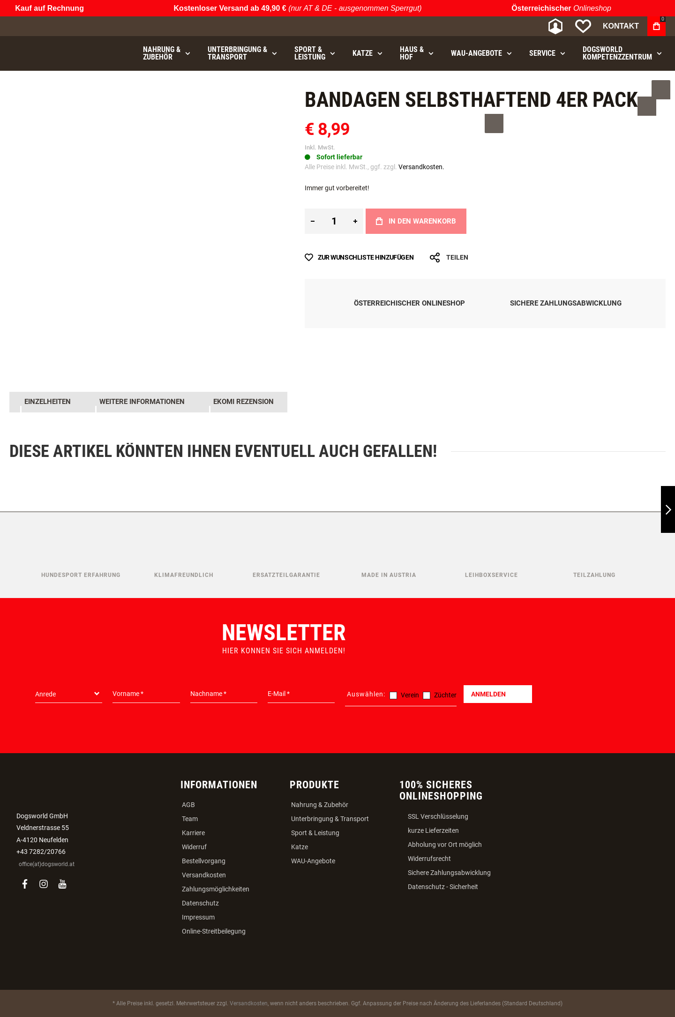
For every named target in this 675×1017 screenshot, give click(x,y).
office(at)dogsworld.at (47, 863)
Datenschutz (200, 902)
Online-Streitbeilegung (214, 930)
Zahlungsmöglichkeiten (215, 888)
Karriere (193, 832)
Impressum (198, 916)
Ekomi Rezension (241, 401)
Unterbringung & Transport (330, 818)
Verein (410, 694)
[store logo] (58, 26)
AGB (188, 804)
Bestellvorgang (203, 860)
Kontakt (621, 26)
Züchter (445, 694)
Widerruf (194, 846)
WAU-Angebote (313, 860)
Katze (299, 846)
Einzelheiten (46, 401)
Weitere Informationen (140, 401)
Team (190, 818)
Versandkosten (204, 874)
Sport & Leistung (315, 832)
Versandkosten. (421, 167)
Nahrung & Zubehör (319, 804)
